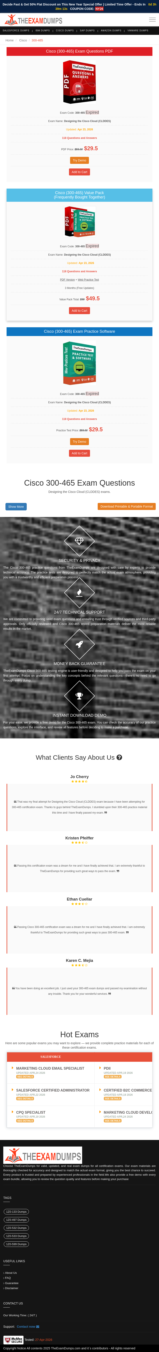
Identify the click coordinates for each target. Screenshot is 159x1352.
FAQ (8, 1277)
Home (9, 40)
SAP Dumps (87, 30)
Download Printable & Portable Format (127, 506)
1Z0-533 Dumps (16, 1236)
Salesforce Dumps (16, 30)
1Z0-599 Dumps (16, 1244)
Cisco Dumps (65, 30)
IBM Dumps (42, 30)
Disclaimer (11, 1288)
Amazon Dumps (111, 30)
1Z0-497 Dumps (16, 1219)
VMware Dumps (137, 30)
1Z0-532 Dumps (16, 1228)
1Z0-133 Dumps (16, 1211)
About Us (11, 1272)
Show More (16, 506)
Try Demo (79, 160)
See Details (25, 1076)
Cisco (23, 40)
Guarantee (11, 1283)
